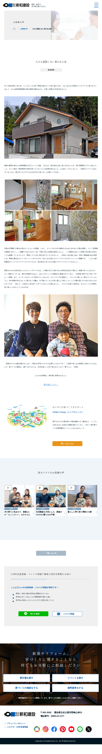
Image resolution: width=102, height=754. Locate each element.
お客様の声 (24, 29)
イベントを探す (75, 678)
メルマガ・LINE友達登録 (17, 727)
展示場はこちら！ (51, 385)
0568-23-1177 (57, 716)
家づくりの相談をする (26, 688)
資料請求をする (75, 688)
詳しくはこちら (67, 444)
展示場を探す (26, 678)
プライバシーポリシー (16, 723)
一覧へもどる (51, 553)
